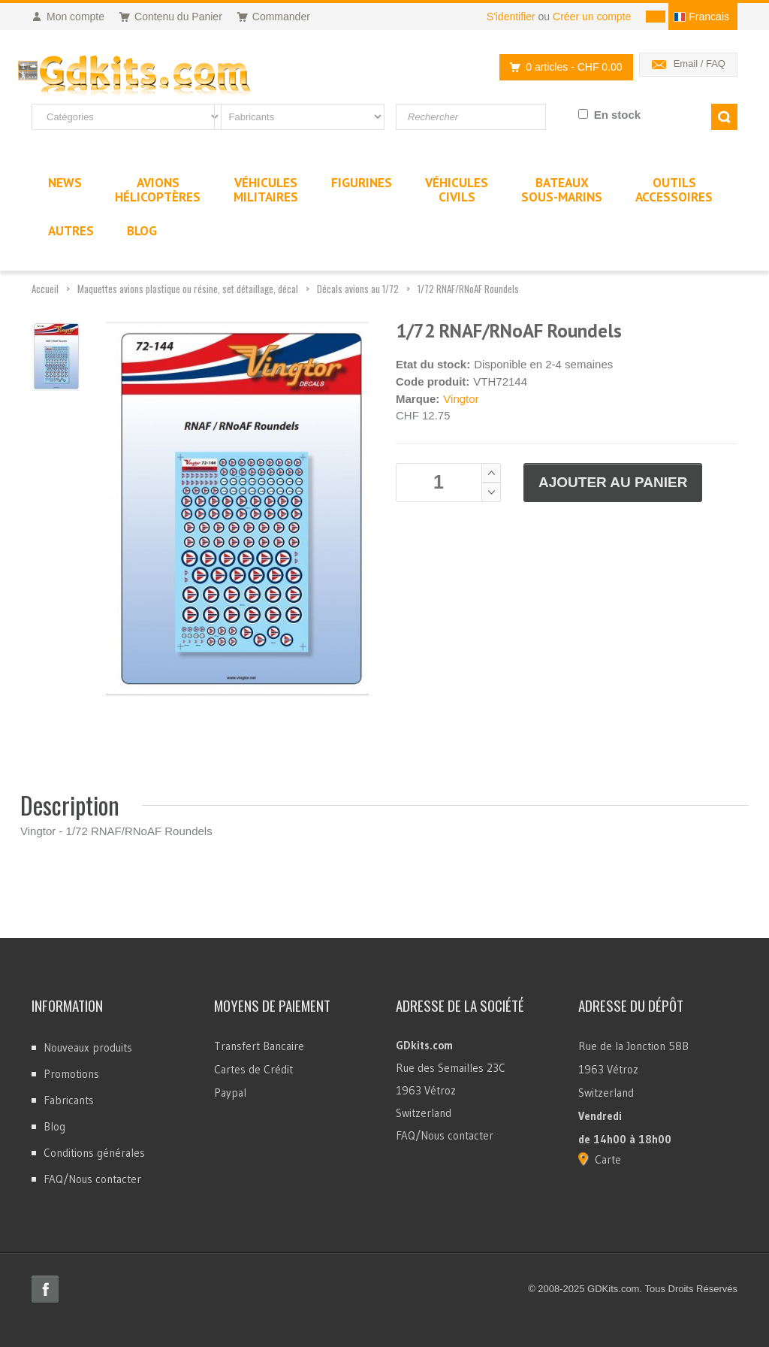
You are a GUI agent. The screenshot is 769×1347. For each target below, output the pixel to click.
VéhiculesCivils (456, 189)
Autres (71, 230)
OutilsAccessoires (674, 189)
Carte (608, 1159)
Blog (54, 1126)
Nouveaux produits (88, 1047)
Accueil (45, 288)
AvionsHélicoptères (158, 189)
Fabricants (69, 1100)
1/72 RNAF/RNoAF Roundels (468, 288)
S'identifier (511, 17)
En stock (617, 114)
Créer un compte (592, 17)
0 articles (562, 67)
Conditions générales (94, 1153)
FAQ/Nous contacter (92, 1179)
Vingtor (460, 398)
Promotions (71, 1074)
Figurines (361, 182)
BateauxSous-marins (561, 189)
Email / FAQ (699, 63)
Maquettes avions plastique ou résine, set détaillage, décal (187, 288)
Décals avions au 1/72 (358, 288)
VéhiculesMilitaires (266, 189)
